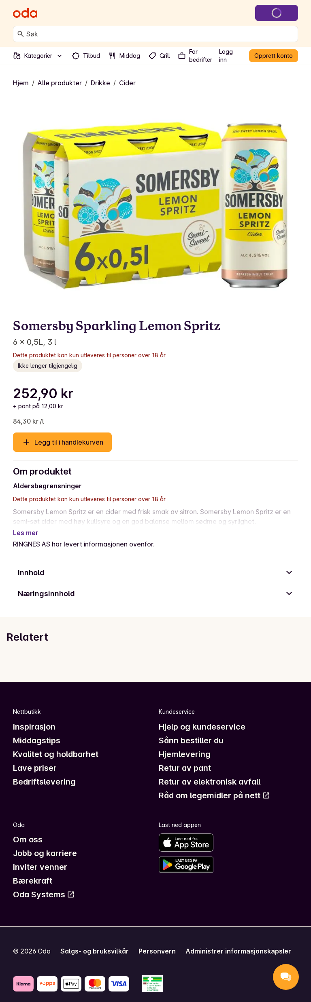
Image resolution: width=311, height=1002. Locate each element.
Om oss (28, 830)
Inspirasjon (34, 717)
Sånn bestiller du (191, 731)
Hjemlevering (185, 744)
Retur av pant (185, 758)
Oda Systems (44, 885)
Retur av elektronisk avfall (209, 772)
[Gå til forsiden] (25, 13)
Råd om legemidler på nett (214, 786)
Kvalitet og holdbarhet (55, 744)
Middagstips (36, 731)
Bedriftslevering (44, 772)
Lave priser (35, 758)
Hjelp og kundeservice (202, 717)
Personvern (157, 941)
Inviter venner (40, 857)
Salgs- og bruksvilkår (94, 941)
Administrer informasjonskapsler (238, 941)
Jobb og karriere (45, 843)
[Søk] (21, 34)
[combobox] (160, 34)
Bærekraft (32, 871)
